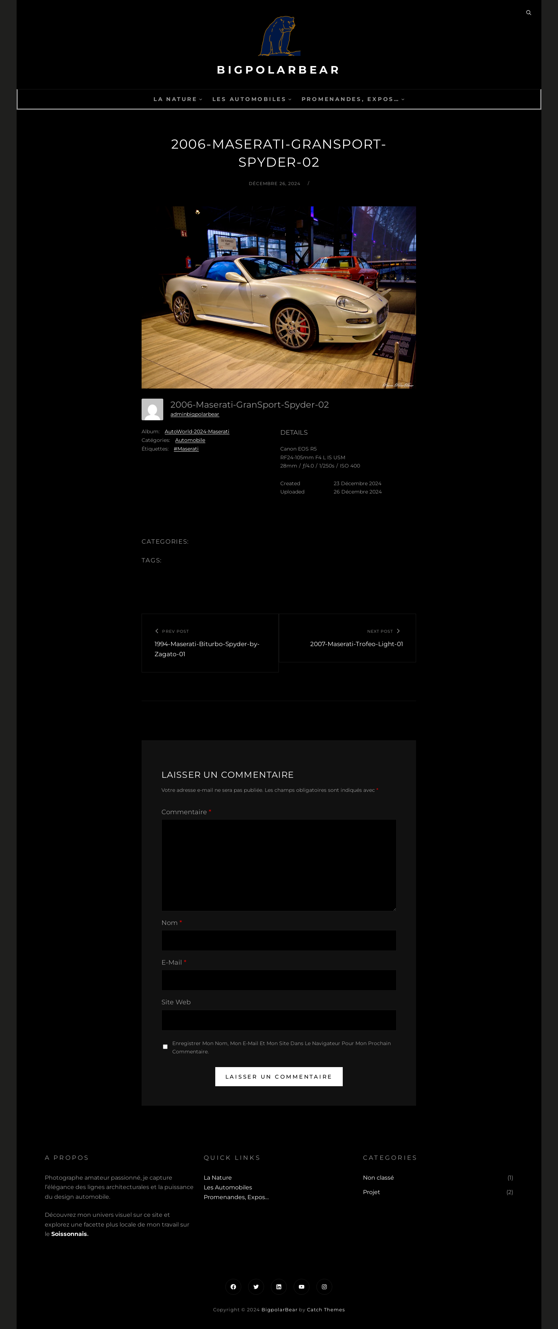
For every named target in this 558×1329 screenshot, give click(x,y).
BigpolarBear (279, 69)
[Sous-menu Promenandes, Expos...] (403, 99)
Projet (371, 1192)
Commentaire (186, 812)
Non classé (378, 1177)
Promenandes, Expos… (351, 99)
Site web (176, 1002)
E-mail (173, 962)
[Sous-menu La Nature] (200, 99)
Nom (171, 923)
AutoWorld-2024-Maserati (197, 431)
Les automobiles (249, 99)
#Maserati (186, 449)
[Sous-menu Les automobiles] (289, 99)
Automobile (190, 440)
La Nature (175, 99)
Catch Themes (326, 1309)
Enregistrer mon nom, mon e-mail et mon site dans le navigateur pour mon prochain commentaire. (281, 1047)
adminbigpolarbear (194, 414)
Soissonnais (69, 1234)
